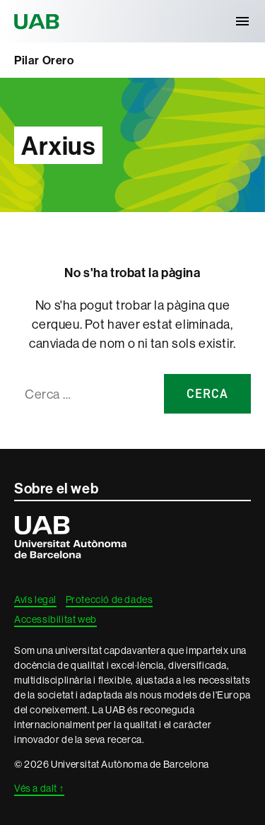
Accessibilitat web (55, 619)
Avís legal (35, 599)
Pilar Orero (44, 60)
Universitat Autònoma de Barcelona (39, 21)
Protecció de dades (109, 599)
